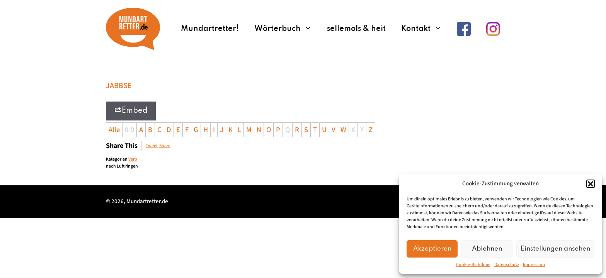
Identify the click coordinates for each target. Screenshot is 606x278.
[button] (590, 184)
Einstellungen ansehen (555, 249)
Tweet (152, 145)
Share (164, 145)
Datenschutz (506, 264)
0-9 (129, 130)
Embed (131, 110)
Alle (114, 130)
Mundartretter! (210, 29)
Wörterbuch (286, 29)
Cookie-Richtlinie (473, 264)
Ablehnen (487, 249)
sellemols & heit (356, 29)
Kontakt (425, 29)
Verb (132, 159)
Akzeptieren (432, 249)
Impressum (534, 264)
